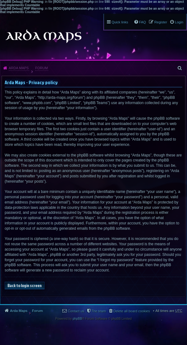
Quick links (120, 22)
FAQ (142, 22)
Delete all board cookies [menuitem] (131, 311)
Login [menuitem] (179, 22)
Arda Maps (19, 68)
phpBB (77, 318)
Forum (41, 68)
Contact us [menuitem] (76, 311)
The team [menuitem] (98, 311)
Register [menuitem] (160, 22)
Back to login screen (24, 285)
